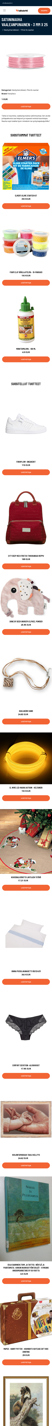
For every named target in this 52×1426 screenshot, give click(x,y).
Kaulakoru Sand (26, 711)
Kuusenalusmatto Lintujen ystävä (26, 877)
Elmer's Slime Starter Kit (26, 195)
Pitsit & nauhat (27, 30)
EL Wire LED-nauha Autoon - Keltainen (26, 787)
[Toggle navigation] (4, 10)
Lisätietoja (26, 106)
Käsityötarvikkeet (11, 30)
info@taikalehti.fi (7, 3)
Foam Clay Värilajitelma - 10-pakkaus (26, 272)
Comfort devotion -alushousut (26, 1065)
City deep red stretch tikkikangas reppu (26, 555)
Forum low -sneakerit (26, 461)
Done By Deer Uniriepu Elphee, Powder (26, 621)
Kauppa (44, 11)
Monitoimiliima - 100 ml (26, 348)
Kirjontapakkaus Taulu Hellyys (26, 1154)
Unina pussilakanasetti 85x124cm (26, 971)
